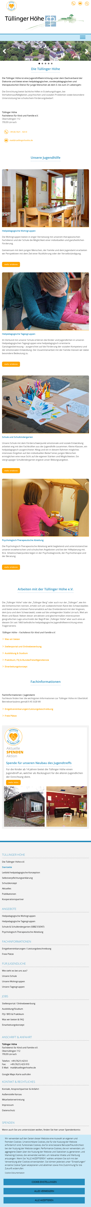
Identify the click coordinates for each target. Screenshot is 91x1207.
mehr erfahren (11, 264)
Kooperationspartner (13, 899)
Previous (5, 52)
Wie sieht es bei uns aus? (14, 970)
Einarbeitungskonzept (16, 666)
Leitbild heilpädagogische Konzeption (21, 872)
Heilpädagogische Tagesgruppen (18, 333)
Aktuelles (6, 888)
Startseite (7, 867)
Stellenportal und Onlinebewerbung (23, 646)
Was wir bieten (12, 639)
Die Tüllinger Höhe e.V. (13, 861)
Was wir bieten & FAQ (13, 1019)
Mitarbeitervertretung (13, 1099)
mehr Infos (13, 782)
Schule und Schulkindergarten (17, 437)
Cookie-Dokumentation (14, 1173)
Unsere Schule (9, 976)
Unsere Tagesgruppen (13, 986)
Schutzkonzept (9, 883)
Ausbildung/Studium (12, 1008)
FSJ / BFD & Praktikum (13, 1014)
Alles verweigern (44, 1191)
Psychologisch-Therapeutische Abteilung (23, 540)
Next (85, 52)
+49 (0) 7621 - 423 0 (18, 132)
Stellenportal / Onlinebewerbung (18, 1003)
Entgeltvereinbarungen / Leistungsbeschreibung (26, 948)
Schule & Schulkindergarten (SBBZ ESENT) (23, 926)
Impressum (8, 1104)
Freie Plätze (11, 715)
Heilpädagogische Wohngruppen (19, 230)
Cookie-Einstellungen (44, 1182)
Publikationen (9, 893)
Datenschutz (8, 1110)
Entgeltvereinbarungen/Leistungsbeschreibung (29, 709)
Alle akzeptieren (44, 1200)
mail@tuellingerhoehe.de (81, 4)
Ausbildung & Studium (16, 653)
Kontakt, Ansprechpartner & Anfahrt (20, 1088)
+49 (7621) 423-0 (19, 1060)
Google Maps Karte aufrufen (16, 1074)
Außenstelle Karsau (12, 1094)
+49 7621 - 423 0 (74, 4)
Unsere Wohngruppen (13, 981)
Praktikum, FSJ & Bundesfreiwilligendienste (27, 659)
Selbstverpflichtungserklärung (17, 877)
